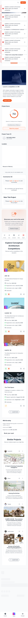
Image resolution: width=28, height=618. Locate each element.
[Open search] (18, 2)
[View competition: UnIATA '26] (15, 340)
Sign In (14, 61)
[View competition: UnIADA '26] (15, 303)
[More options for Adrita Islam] (22, 531)
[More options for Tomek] (22, 504)
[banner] (14, 86)
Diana (9, 478)
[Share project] (18, 235)
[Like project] (4, 235)
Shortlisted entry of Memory (14, 125)
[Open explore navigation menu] (5, 614)
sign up (16, 181)
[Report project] (23, 235)
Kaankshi (10, 451)
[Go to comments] (13, 235)
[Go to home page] (14, 614)
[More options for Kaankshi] (22, 451)
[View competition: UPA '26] (15, 266)
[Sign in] (23, 2)
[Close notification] (25, 8)
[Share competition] (24, 294)
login (10, 181)
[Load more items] (14, 411)
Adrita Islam (11, 531)
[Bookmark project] (9, 235)
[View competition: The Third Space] (15, 377)
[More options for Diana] (22, 478)
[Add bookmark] (21, 294)
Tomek (9, 504)
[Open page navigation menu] (22, 614)
